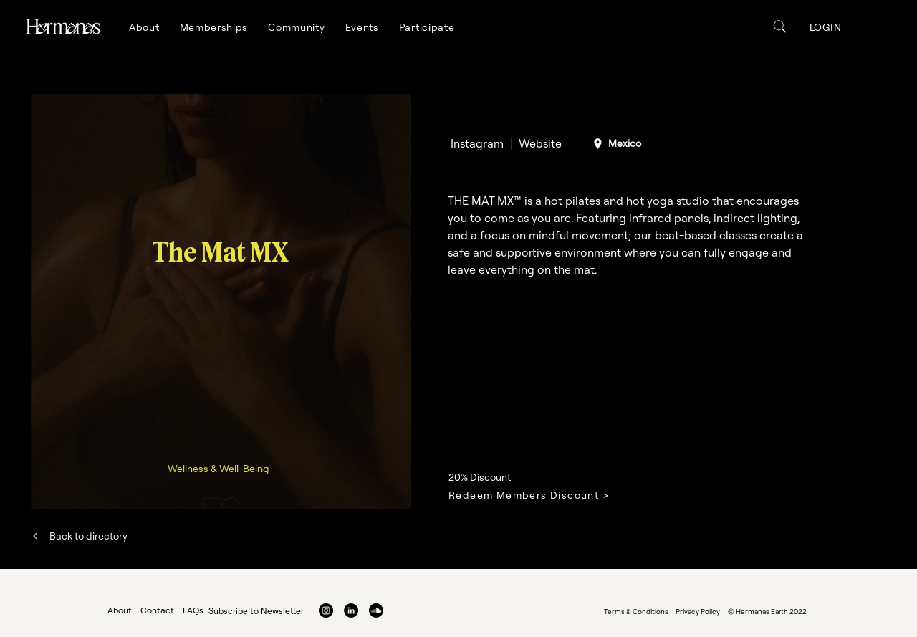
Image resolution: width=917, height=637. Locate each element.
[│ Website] (534, 143)
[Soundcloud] (376, 610)
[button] (144, 27)
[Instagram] (476, 143)
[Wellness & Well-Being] (220, 468)
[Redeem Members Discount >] (544, 495)
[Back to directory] (79, 535)
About (119, 610)
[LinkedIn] (351, 610)
